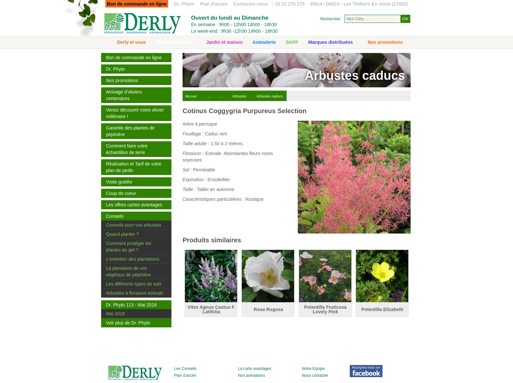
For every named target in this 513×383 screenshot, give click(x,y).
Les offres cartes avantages (134, 204)
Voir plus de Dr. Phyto (128, 322)
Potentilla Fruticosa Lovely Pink (325, 309)
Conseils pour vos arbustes (133, 225)
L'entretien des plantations (132, 259)
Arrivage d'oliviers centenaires (124, 95)
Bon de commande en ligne (134, 57)
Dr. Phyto (184, 4)
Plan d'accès (213, 4)
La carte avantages (254, 368)
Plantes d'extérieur (176, 42)
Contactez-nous (250, 4)
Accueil (191, 96)
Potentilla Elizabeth (382, 309)
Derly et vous (131, 42)
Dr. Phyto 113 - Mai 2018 (131, 304)
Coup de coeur (121, 193)
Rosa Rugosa (268, 309)
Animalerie (264, 42)
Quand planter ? (122, 234)
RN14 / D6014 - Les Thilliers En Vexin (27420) (359, 4)
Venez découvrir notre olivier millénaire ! (135, 113)
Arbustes (240, 96)
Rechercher (330, 19)
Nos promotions (385, 42)
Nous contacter (315, 375)
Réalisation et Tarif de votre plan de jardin (133, 167)
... (208, 96)
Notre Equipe (313, 368)
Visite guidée (119, 181)
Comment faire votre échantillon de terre (127, 149)
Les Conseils (185, 368)
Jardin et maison (224, 42)
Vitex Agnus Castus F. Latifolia (211, 309)
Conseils (115, 216)
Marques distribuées (330, 42)
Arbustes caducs (269, 96)
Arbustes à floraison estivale (134, 293)
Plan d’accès (185, 375)
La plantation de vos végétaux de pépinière (128, 271)
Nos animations (251, 375)
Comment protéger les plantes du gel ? (128, 246)
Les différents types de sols (133, 284)
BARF (292, 42)
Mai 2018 (115, 313)
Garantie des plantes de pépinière (130, 131)
